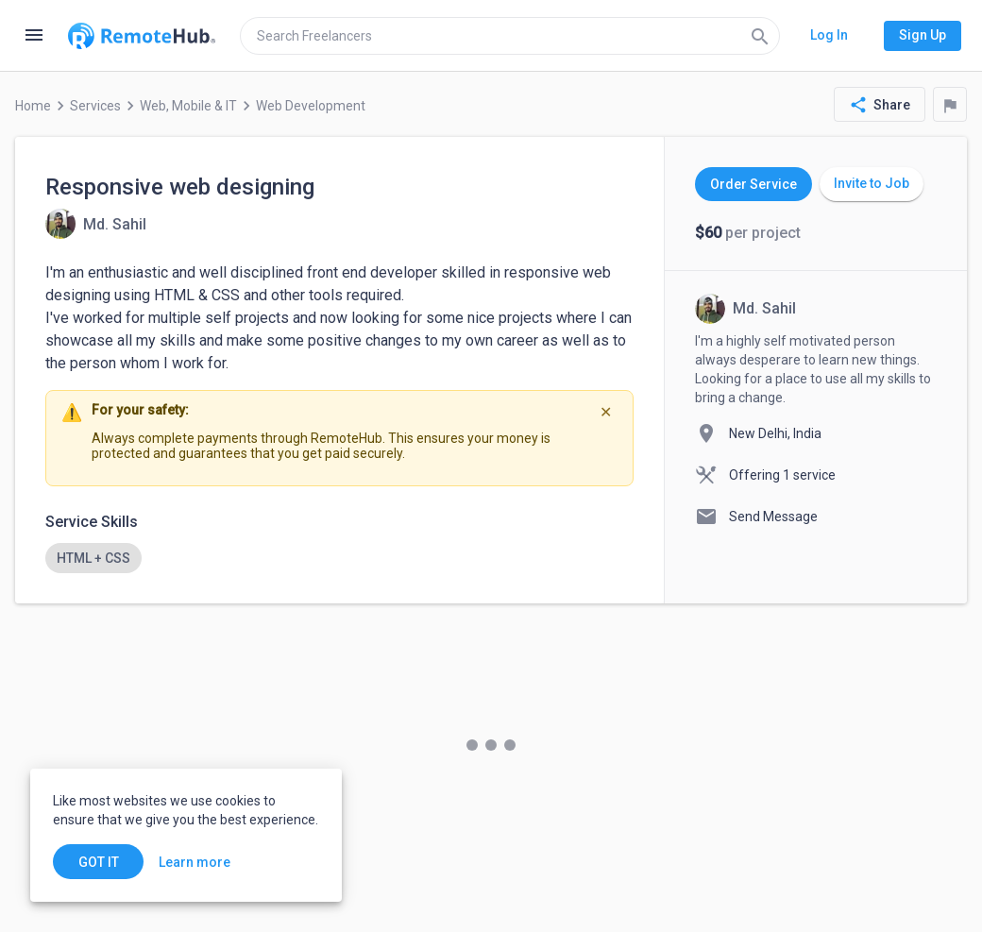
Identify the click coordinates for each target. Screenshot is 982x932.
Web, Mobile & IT (188, 105)
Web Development (310, 105)
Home (33, 105)
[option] (93, 558)
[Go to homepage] (141, 36)
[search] (510, 36)
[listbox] (339, 558)
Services (95, 105)
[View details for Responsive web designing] (95, 224)
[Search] (760, 36)
